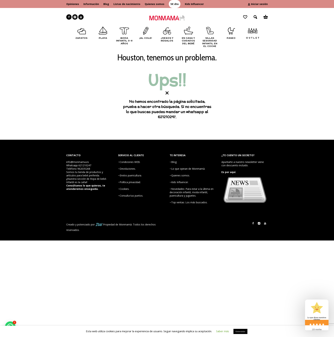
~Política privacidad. (129, 182)
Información (91, 4)
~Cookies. (123, 189)
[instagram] (75, 17)
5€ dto (175, 4)
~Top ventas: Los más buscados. (188, 202)
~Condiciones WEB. (129, 162)
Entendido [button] (240, 331)
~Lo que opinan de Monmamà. (187, 168)
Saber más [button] (222, 331)
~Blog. (173, 162)
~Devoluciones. (127, 168)
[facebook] (69, 17)
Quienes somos (154, 4)
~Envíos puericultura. (130, 175)
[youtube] (81, 17)
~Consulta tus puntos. (130, 195)
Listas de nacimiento (126, 4)
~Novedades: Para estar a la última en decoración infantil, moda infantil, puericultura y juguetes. (191, 192)
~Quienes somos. (180, 175)
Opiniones (72, 4)
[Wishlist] (245, 17)
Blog (106, 4)
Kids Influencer (194, 4)
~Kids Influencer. (179, 182)
